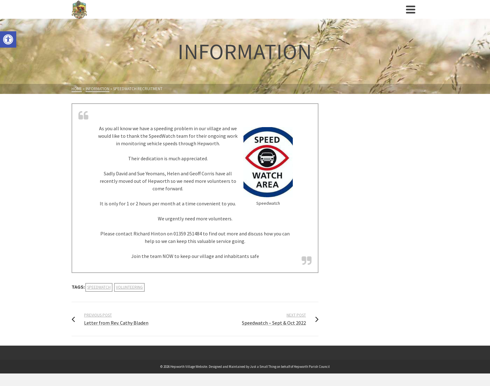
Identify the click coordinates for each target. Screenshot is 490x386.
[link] (8, 39)
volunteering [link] (129, 287)
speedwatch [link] (99, 287)
